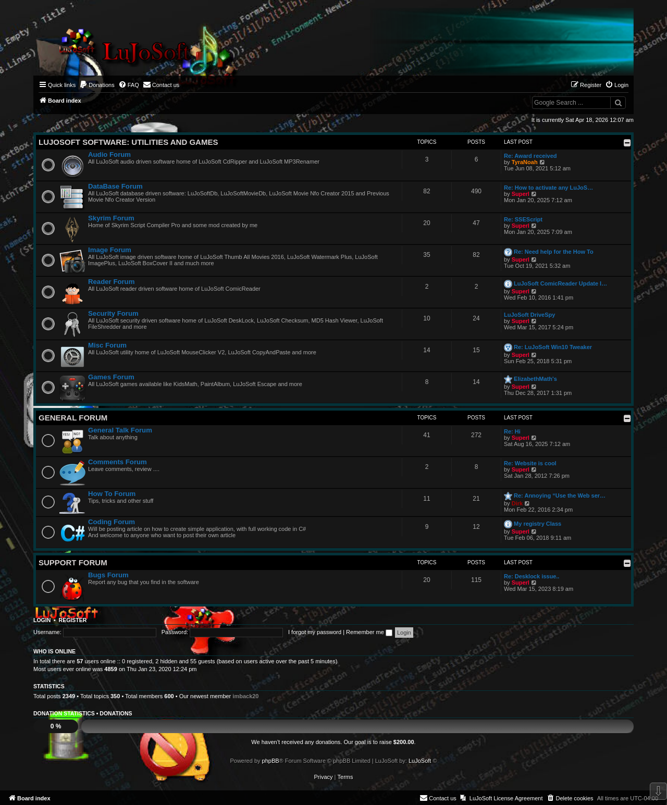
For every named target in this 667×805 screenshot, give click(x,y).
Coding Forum (111, 522)
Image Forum (109, 250)
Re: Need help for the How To (554, 252)
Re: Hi (512, 431)
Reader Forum (111, 282)
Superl (520, 194)
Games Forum (111, 377)
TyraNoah (525, 162)
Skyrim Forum (111, 218)
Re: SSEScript (523, 219)
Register (73, 620)
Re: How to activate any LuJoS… (548, 187)
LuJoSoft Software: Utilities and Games (128, 142)
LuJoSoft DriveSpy (529, 315)
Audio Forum (109, 154)
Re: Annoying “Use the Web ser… (560, 495)
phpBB (270, 761)
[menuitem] (97, 85)
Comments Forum (117, 462)
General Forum (73, 417)
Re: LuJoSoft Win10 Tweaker (553, 347)
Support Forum (73, 562)
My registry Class (537, 524)
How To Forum (111, 494)
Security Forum (113, 313)
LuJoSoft (420, 761)
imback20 (245, 696)
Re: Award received (530, 156)
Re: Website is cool (530, 463)
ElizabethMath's (535, 379)
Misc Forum (107, 345)
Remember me (369, 632)
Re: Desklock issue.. (531, 576)
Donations (116, 713)
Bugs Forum (108, 575)
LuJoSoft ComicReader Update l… (560, 283)
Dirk (517, 503)
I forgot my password (314, 632)
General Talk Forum (120, 430)
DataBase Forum (115, 186)
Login (42, 620)
